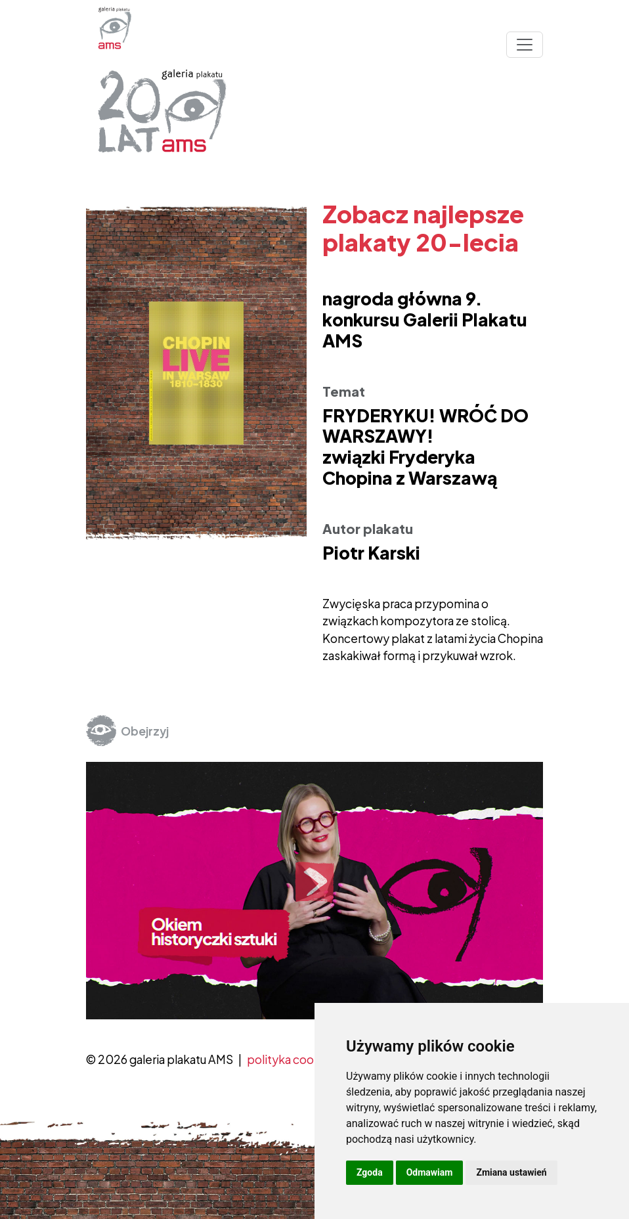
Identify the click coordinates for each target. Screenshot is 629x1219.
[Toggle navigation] (524, 45)
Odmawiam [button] (429, 1172)
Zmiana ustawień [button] (511, 1172)
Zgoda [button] (370, 1172)
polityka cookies (291, 1059)
